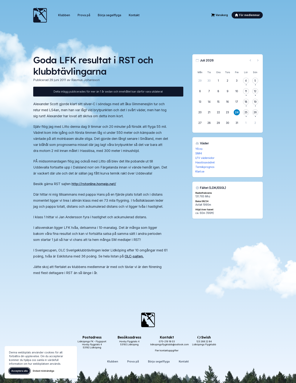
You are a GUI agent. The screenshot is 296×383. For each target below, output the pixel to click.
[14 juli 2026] (209, 102)
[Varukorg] (219, 15)
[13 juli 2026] (200, 102)
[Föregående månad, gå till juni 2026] (250, 60)
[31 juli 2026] (237, 123)
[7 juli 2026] (209, 91)
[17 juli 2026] (237, 102)
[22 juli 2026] (218, 112)
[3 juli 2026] (237, 81)
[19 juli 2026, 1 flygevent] (255, 102)
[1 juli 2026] (218, 81)
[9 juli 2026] (227, 91)
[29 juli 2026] (218, 123)
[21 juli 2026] (209, 112)
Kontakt (134, 15)
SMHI (198, 153)
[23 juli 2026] (227, 112)
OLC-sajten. (134, 256)
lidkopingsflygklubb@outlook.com (169, 344)
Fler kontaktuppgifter (166, 350)
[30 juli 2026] (227, 123)
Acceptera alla (19, 370)
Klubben (64, 15)
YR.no (199, 148)
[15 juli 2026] (218, 102)
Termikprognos (204, 167)
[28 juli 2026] (209, 123)
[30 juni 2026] (209, 81)
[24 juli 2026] (237, 112)
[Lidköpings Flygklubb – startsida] (40, 15)
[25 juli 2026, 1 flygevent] (246, 112)
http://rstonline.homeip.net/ (94, 184)
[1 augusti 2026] (246, 123)
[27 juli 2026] (200, 123)
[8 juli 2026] (218, 91)
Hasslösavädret (205, 162)
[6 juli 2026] (200, 91)
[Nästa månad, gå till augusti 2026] (258, 60)
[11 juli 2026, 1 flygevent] (246, 91)
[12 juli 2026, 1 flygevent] (255, 91)
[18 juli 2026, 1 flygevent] (246, 102)
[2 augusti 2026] (255, 123)
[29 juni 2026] (200, 81)
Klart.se (199, 171)
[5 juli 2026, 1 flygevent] (255, 81)
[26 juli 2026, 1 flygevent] (255, 112)
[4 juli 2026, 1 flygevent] (246, 81)
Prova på (84, 15)
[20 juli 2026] (200, 112)
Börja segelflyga (109, 15)
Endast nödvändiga (43, 370)
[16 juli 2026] (227, 102)
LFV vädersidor (204, 157)
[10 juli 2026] (237, 91)
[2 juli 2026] (227, 81)
